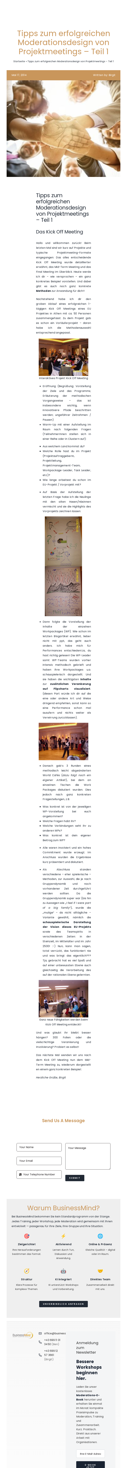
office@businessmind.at (60, 1333)
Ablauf (52, 304)
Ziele (53, 391)
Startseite (19, 61)
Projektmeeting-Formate (74, 253)
